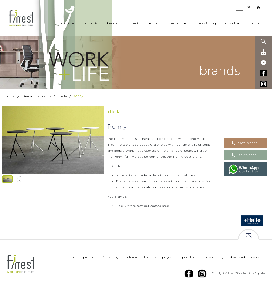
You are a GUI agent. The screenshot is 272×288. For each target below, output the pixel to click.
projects (133, 23)
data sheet (248, 143)
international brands (141, 257)
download (233, 23)
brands (112, 23)
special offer (177, 23)
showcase (247, 155)
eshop (154, 23)
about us (67, 23)
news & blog (206, 23)
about (72, 257)
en (239, 7)
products (91, 23)
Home (9, 96)
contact (256, 23)
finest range (111, 257)
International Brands (36, 96)
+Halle (62, 96)
